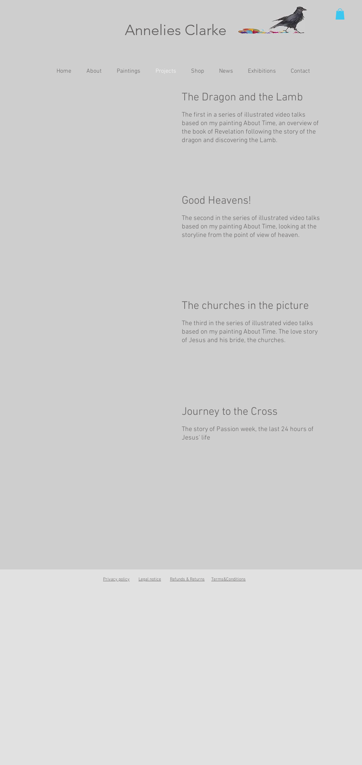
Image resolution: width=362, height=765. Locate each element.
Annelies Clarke (175, 30)
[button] (340, 14)
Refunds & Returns (187, 579)
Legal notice (150, 579)
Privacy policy (116, 579)
